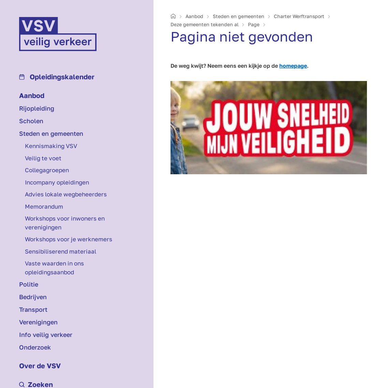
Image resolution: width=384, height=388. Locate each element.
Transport (33, 309)
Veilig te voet (43, 158)
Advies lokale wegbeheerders (66, 194)
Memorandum (44, 206)
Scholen (31, 121)
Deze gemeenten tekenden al (204, 24)
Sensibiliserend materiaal (60, 251)
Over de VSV (40, 365)
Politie (28, 284)
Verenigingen (38, 322)
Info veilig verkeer (45, 334)
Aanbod (31, 95)
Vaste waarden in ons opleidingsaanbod (54, 268)
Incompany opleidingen (57, 182)
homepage (293, 65)
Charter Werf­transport (299, 16)
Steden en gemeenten (51, 133)
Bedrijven (33, 297)
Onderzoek (35, 347)
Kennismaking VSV (51, 145)
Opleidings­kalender (56, 76)
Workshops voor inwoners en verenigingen (65, 223)
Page (254, 24)
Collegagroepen (47, 170)
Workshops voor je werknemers (68, 239)
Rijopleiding (36, 108)
